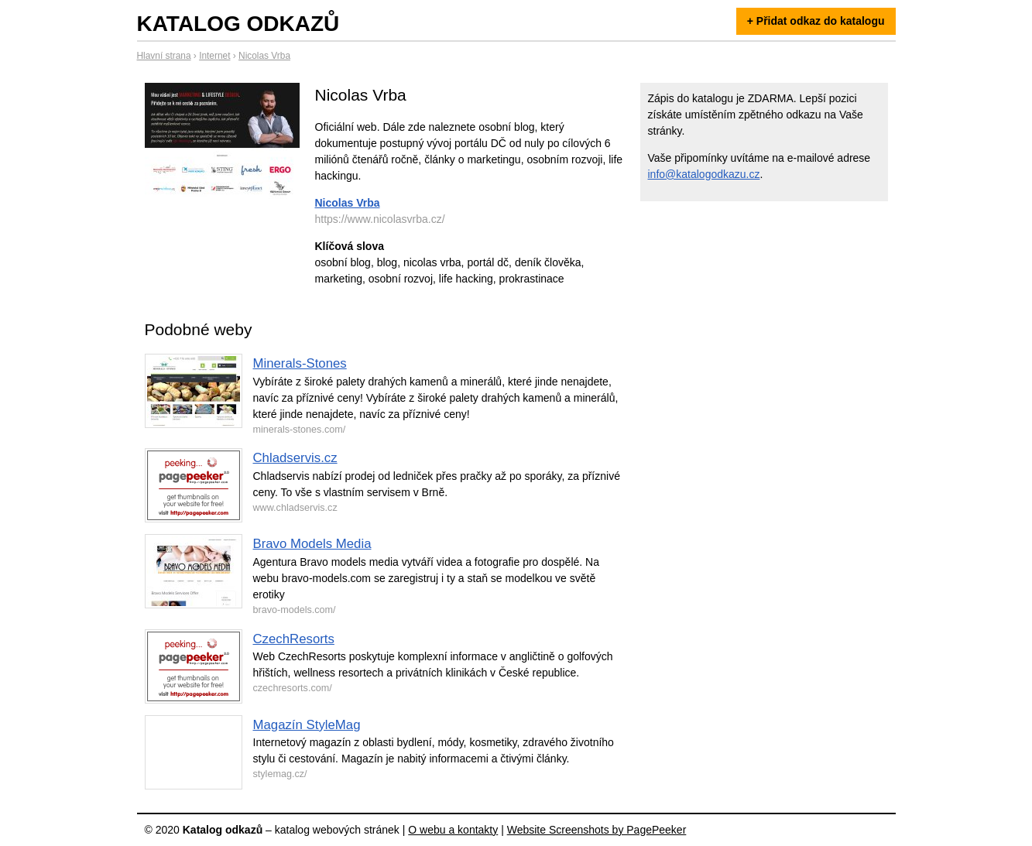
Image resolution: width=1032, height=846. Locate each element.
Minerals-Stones (300, 363)
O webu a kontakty (453, 830)
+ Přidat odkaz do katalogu (816, 21)
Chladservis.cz (295, 457)
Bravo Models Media (312, 543)
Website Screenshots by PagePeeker (597, 830)
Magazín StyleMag (307, 725)
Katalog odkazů (238, 24)
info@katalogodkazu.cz (704, 174)
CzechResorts (293, 639)
